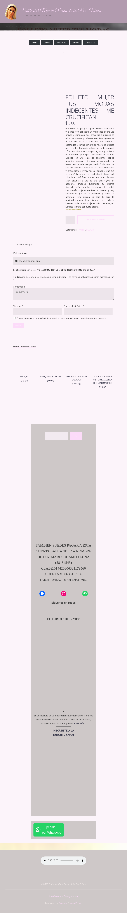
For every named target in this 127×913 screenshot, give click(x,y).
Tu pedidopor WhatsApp (51, 830)
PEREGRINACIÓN (63, 735)
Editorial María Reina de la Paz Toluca (62, 11)
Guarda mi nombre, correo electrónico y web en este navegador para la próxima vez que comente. (61, 318)
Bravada (62, 903)
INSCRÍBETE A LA (63, 730)
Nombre (18, 306)
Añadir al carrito (97, 219)
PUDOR (90, 229)
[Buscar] (76, 436)
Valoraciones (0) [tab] (24, 244)
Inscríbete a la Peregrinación (63, 896)
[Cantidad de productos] (70, 220)
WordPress (75, 903)
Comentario (19, 286)
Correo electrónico (74, 306)
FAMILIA (81, 229)
